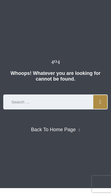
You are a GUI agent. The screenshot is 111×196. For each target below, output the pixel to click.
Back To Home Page (53, 129)
